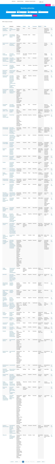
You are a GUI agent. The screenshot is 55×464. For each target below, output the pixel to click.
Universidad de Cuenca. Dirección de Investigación (13, 169)
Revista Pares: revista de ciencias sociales (5, 116)
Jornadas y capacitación (30, 1)
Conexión (4, 331)
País (28, 10)
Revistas (13, 1)
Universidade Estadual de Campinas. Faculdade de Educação (12, 144)
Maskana (4, 168)
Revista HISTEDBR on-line (5, 174)
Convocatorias (20, 1)
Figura (4, 184)
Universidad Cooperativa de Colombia (12, 323)
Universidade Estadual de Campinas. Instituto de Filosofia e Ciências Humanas (12, 187)
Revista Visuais (5, 156)
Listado (48, 5)
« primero (12, 461)
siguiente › (39, 461)
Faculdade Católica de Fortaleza (11, 284)
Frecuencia (35, 26)
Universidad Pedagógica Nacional (12, 110)
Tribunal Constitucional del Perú (13, 29)
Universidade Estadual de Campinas (12, 199)
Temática (18, 10)
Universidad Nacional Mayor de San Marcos (12, 105)
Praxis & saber (5, 65)
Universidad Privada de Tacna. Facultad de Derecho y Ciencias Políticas (13, 60)
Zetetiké (4, 162)
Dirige (39, 26)
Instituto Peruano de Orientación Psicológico (12, 71)
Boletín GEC (5, 274)
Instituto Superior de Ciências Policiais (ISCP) (12, 44)
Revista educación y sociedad (5, 313)
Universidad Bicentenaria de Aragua (12, 54)
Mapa (53, 5)
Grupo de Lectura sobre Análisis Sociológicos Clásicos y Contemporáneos (12, 270)
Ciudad (39, 10)
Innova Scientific (12, 365)
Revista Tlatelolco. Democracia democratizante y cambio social (5, 397)
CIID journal (4, 435)
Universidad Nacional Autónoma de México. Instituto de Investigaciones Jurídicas (12, 390)
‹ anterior (16, 461)
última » (43, 461)
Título (7, 10)
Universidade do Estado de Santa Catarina (12, 35)
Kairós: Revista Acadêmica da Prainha (5, 284)
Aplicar (35, 15)
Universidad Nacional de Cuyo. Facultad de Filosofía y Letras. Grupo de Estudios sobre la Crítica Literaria (13, 277)
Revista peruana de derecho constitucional (5, 29)
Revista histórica (5, 317)
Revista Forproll (5, 135)
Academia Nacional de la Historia (12, 318)
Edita (45, 26)
